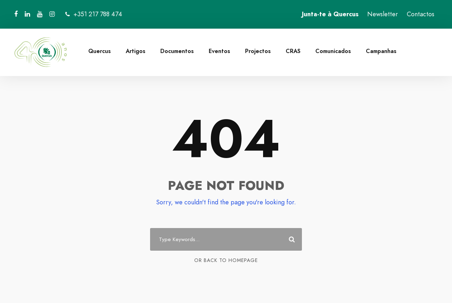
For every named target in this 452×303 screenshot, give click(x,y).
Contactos (420, 14)
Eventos (219, 51)
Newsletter (382, 14)
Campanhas (381, 51)
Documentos (177, 51)
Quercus (99, 51)
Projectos (258, 51)
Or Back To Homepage (226, 260)
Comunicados (333, 51)
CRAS (293, 51)
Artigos (135, 51)
